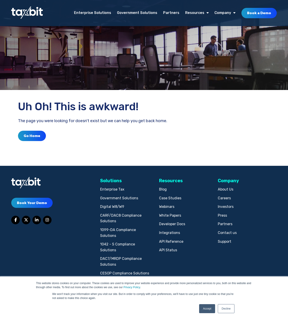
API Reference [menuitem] (171, 241)
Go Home (32, 135)
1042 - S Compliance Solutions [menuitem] (117, 247)
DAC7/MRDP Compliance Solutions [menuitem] (121, 261)
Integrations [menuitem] (169, 233)
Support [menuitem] (224, 241)
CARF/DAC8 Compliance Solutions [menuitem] (121, 218)
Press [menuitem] (222, 215)
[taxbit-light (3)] (27, 13)
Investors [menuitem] (226, 206)
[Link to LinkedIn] (36, 220)
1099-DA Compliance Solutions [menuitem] (118, 233)
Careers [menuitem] (224, 198)
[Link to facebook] (15, 220)
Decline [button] (226, 308)
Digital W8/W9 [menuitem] (112, 206)
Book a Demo (259, 13)
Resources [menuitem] (194, 13)
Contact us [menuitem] (227, 233)
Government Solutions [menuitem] (137, 13)
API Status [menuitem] (168, 250)
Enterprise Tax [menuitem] (112, 189)
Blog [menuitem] (163, 189)
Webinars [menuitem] (166, 206)
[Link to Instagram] (47, 220)
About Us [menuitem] (225, 189)
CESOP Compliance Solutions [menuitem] (124, 273)
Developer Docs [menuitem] (172, 224)
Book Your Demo (32, 202)
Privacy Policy (132, 287)
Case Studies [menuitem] (170, 198)
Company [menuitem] (222, 13)
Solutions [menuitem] (111, 180)
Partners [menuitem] (171, 13)
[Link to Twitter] (26, 220)
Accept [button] (207, 308)
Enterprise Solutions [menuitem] (92, 13)
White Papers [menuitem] (170, 215)
